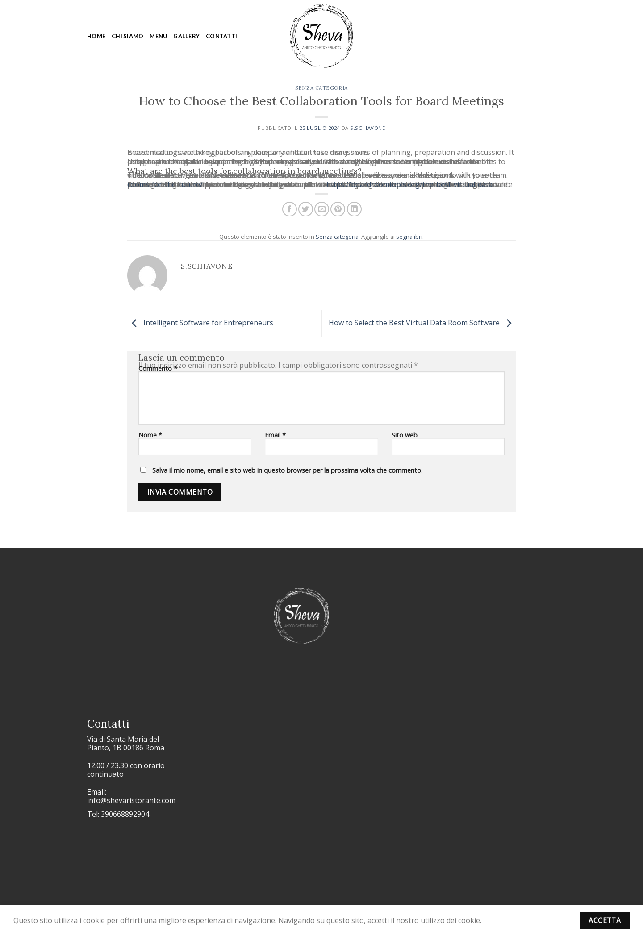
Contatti (221, 36)
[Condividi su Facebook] (289, 209)
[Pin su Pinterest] (337, 209)
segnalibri (409, 237)
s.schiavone (367, 128)
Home (96, 36)
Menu (158, 36)
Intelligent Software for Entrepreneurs (200, 323)
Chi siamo (127, 36)
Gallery (186, 36)
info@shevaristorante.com (131, 800)
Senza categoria (321, 88)
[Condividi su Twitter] (305, 209)
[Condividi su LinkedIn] (354, 209)
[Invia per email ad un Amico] (321, 209)
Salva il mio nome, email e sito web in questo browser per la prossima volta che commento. (287, 470)
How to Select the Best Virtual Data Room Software (422, 323)
